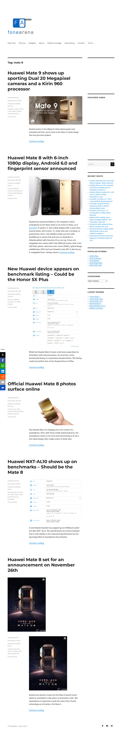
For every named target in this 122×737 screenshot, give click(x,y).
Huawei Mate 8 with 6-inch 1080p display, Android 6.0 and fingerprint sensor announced (42, 163)
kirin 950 (17, 409)
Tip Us (90, 43)
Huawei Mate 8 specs (15, 193)
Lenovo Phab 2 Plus (96, 299)
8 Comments (12, 198)
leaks (16, 494)
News (10, 185)
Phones (22, 43)
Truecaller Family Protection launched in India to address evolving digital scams (99, 206)
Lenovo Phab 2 (95, 297)
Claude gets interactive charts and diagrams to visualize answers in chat (101, 238)
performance (13, 497)
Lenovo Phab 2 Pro (96, 301)
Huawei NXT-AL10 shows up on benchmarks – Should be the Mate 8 (42, 467)
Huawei (10, 109)
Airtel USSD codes (96, 265)
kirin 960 (12, 111)
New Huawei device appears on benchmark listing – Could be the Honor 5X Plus (43, 274)
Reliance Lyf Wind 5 (96, 308)
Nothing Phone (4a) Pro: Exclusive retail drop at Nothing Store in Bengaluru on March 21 (101, 187)
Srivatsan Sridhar (14, 177)
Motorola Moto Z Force (98, 306)
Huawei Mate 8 (13, 188)
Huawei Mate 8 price (15, 191)
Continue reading (36, 141)
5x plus (10, 299)
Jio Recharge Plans (96, 263)
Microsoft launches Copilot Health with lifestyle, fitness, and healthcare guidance (101, 231)
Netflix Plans (94, 256)
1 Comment (12, 116)
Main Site (12, 43)
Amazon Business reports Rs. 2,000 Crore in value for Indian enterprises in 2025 (102, 194)
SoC (18, 653)
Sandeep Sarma (13, 97)
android (16, 299)
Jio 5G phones (94, 261)
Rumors (10, 106)
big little (17, 649)
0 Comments (12, 307)
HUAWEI (17, 103)
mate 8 (18, 111)
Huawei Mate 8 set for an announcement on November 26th (41, 565)
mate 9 (10, 113)
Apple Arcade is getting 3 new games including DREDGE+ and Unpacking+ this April (100, 220)
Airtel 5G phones (95, 258)
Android (10, 103)
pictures (16, 414)
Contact (81, 43)
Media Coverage (54, 43)
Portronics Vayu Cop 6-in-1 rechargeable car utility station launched (100, 213)
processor (11, 499)
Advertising (70, 43)
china (10, 651)
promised (33, 228)
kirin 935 (17, 302)
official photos (18, 411)
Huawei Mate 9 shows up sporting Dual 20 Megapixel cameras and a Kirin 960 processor (39, 81)
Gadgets (32, 43)
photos (10, 414)
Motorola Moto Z (95, 304)
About (41, 43)
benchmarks (12, 492)
